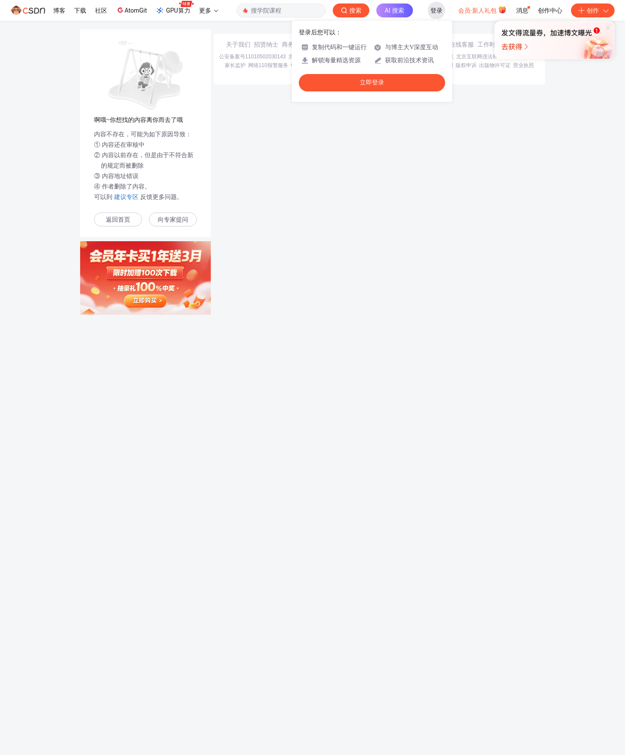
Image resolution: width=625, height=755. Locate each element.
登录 (436, 10)
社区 (101, 10)
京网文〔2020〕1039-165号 (371, 684)
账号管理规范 (398, 692)
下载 (80, 10)
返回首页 (118, 219)
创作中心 (550, 10)
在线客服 (461, 671)
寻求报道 (322, 671)
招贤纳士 (266, 671)
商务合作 (294, 671)
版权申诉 (466, 692)
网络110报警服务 (268, 692)
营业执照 (523, 692)
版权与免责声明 (434, 692)
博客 (59, 10)
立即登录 (372, 82)
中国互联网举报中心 (314, 692)
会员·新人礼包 (482, 9)
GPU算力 (174, 8)
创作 (593, 10)
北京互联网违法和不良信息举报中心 (498, 684)
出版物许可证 (494, 692)
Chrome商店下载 (360, 692)
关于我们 (238, 671)
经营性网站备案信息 (429, 684)
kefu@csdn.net (416, 671)
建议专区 (126, 196)
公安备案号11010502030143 (252, 684)
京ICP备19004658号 (312, 684)
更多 (208, 10)
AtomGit (131, 10)
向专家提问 (173, 219)
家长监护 (235, 692)
